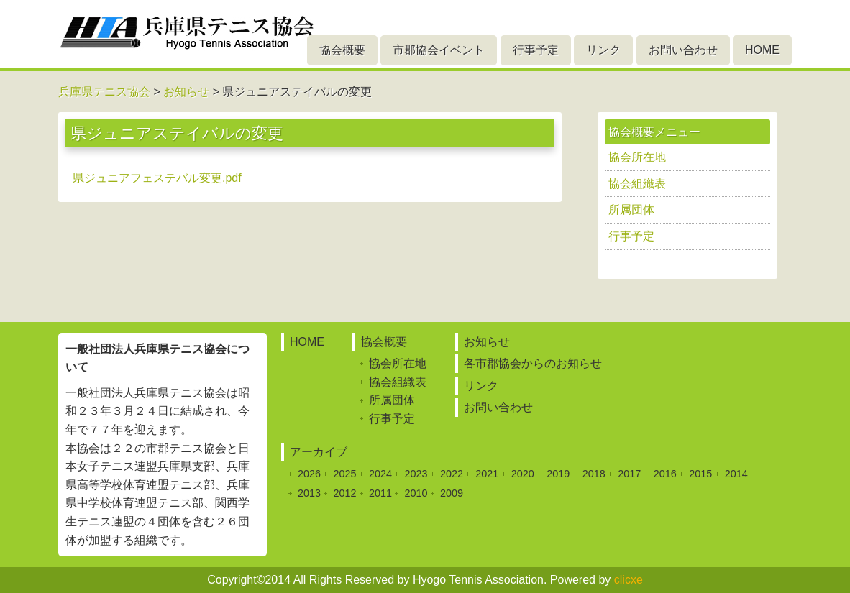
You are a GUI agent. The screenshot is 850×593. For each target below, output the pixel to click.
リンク (603, 50)
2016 (665, 473)
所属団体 (631, 209)
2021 (486, 473)
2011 (380, 493)
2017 (629, 473)
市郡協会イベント (439, 50)
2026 (309, 473)
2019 (558, 473)
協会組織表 (637, 184)
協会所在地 (637, 157)
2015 (700, 473)
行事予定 (536, 50)
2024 (380, 473)
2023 (415, 473)
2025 (344, 473)
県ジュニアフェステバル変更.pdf (157, 178)
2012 (344, 493)
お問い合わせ (683, 50)
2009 (451, 493)
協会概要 (342, 50)
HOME (762, 50)
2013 (309, 493)
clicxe (628, 580)
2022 (451, 473)
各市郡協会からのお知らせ (533, 363)
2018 (593, 473)
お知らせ (487, 342)
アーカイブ (318, 452)
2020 (522, 473)
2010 (415, 493)
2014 (736, 473)
